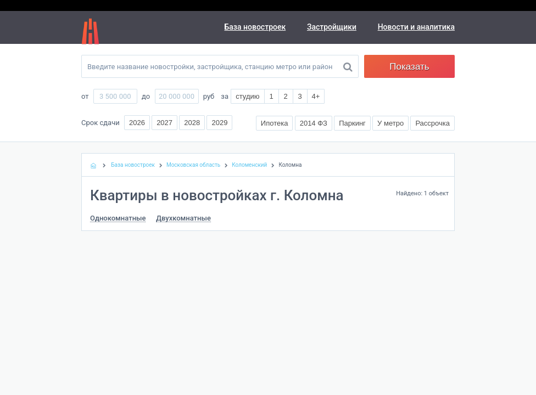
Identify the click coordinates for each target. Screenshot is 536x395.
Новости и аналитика (416, 26)
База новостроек (255, 26)
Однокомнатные (118, 218)
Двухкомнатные (183, 218)
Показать (409, 66)
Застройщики (331, 26)
